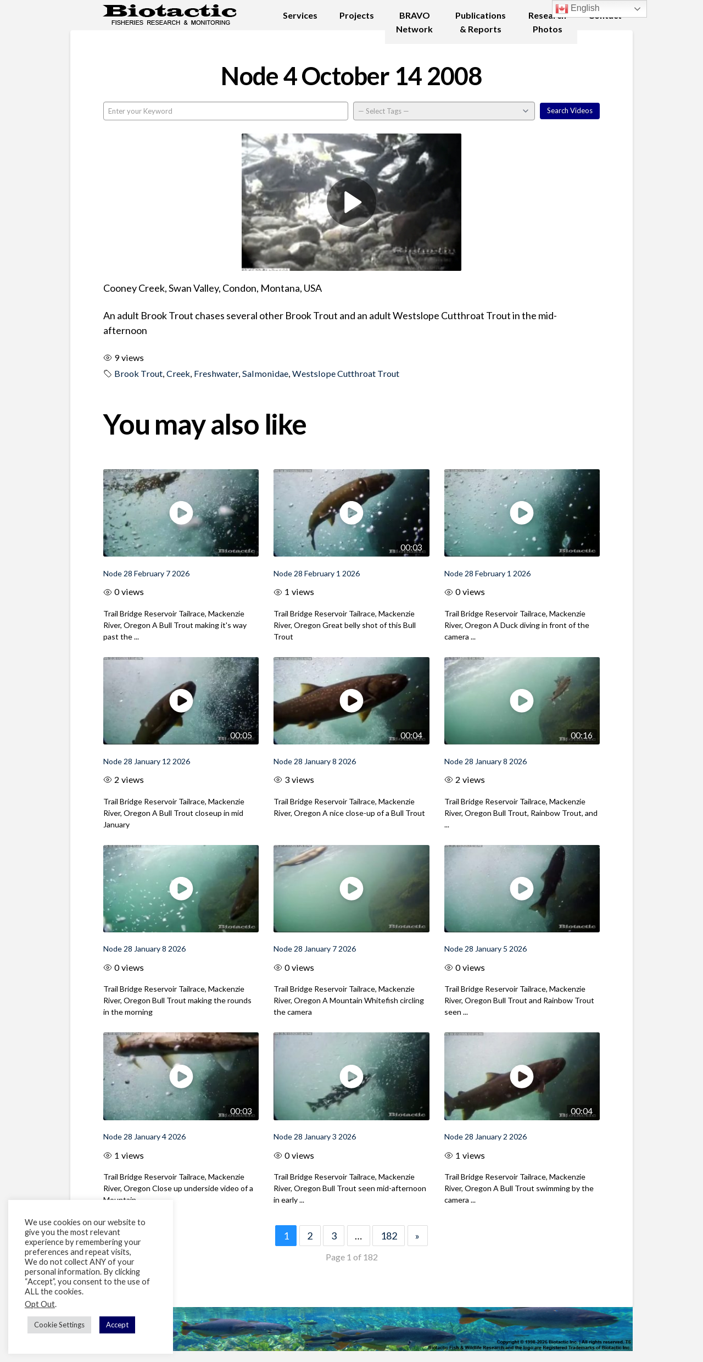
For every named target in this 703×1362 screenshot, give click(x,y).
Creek (178, 373)
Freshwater (216, 373)
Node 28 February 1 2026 (317, 573)
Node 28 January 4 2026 (144, 1136)
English (577, 8)
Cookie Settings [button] (59, 1324)
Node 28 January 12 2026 (146, 761)
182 (389, 1236)
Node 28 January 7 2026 (315, 948)
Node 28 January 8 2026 (315, 761)
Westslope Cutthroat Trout (345, 373)
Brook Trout (138, 373)
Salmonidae (265, 373)
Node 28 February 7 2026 (146, 573)
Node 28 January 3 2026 (315, 1136)
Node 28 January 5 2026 (485, 948)
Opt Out (40, 1304)
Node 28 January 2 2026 (485, 1136)
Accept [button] (117, 1324)
